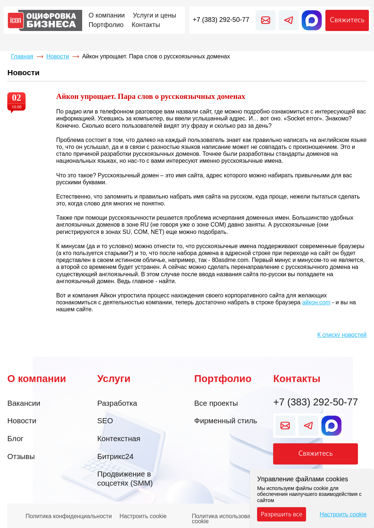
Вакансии (23, 403)
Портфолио (223, 378)
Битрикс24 (115, 456)
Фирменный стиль (225, 420)
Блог (15, 438)
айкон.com (316, 302)
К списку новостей (342, 335)
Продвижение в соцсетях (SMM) (125, 478)
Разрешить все (281, 514)
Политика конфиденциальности (69, 516)
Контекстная (118, 438)
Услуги (113, 378)
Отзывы (21, 456)
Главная (22, 56)
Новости (57, 56)
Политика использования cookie (226, 517)
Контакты (296, 378)
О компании (36, 378)
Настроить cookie (143, 516)
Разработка (117, 403)
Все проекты (216, 403)
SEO (105, 420)
